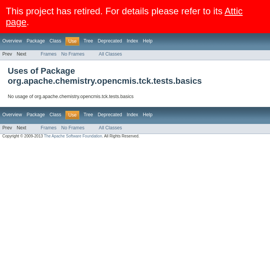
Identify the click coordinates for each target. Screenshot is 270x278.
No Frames (72, 54)
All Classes (110, 54)
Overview (12, 41)
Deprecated (110, 41)
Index (132, 41)
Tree (88, 41)
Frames (48, 54)
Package (36, 41)
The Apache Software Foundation (73, 136)
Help (147, 41)
